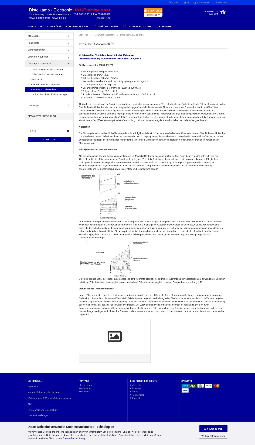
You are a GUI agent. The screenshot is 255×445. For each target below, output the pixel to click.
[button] (186, 2)
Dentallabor (36, 79)
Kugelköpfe (54, 26)
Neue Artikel (137, 395)
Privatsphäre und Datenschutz (42, 410)
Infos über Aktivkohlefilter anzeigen (50, 94)
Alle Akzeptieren (213, 428)
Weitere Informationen (213, 436)
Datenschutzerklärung (74, 438)
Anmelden (49, 139)
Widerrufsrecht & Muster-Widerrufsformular (49, 398)
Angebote (135, 398)
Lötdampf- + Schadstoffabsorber (46, 74)
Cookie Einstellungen (38, 415)
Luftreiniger (164, 26)
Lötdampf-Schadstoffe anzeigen (46, 69)
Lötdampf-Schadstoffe (137, 26)
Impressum (33, 386)
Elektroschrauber (77, 26)
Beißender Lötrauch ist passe (45, 84)
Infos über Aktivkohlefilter (43, 89)
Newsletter (85, 388)
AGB (30, 404)
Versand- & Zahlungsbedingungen (44, 392)
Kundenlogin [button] (201, 2)
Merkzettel (221, 2)
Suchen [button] (174, 2)
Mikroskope (35, 26)
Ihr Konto (135, 388)
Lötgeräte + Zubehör (106, 26)
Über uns (84, 391)
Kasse (134, 391)
